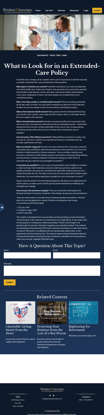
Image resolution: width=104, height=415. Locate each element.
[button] (38, 4)
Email (55, 244)
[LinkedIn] (50, 389)
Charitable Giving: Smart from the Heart (19, 324)
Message (7, 257)
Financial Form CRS (53, 405)
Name (6, 244)
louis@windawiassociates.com (52, 393)
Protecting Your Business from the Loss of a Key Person (51, 324)
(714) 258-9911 (88, 394)
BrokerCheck (72, 408)
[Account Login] (53, 389)
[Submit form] (10, 276)
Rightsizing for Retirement (79, 322)
